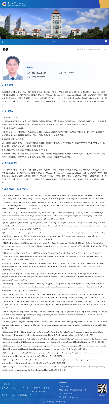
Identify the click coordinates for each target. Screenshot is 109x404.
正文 (105, 49)
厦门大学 (5, 388)
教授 (100, 49)
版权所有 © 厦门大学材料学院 (54, 402)
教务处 (46, 388)
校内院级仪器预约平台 (37, 393)
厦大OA (15, 388)
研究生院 (37, 388)
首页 (85, 49)
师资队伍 (92, 49)
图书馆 (4, 395)
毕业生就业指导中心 (20, 395)
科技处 (25, 388)
